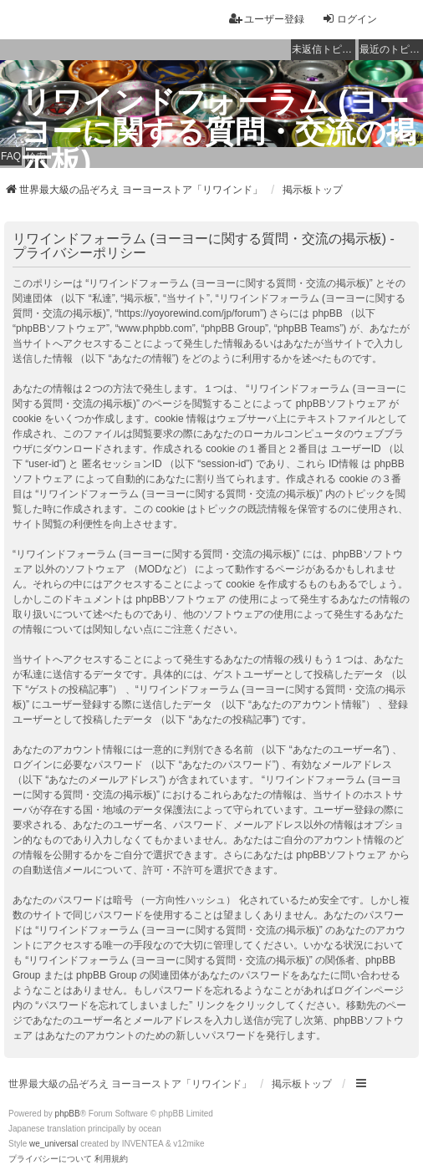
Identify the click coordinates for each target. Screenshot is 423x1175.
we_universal (53, 1143)
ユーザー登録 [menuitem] (266, 19)
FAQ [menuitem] (11, 156)
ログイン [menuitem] (349, 19)
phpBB (67, 1113)
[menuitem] (50, 1159)
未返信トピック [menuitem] (323, 49)
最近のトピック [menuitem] (391, 49)
